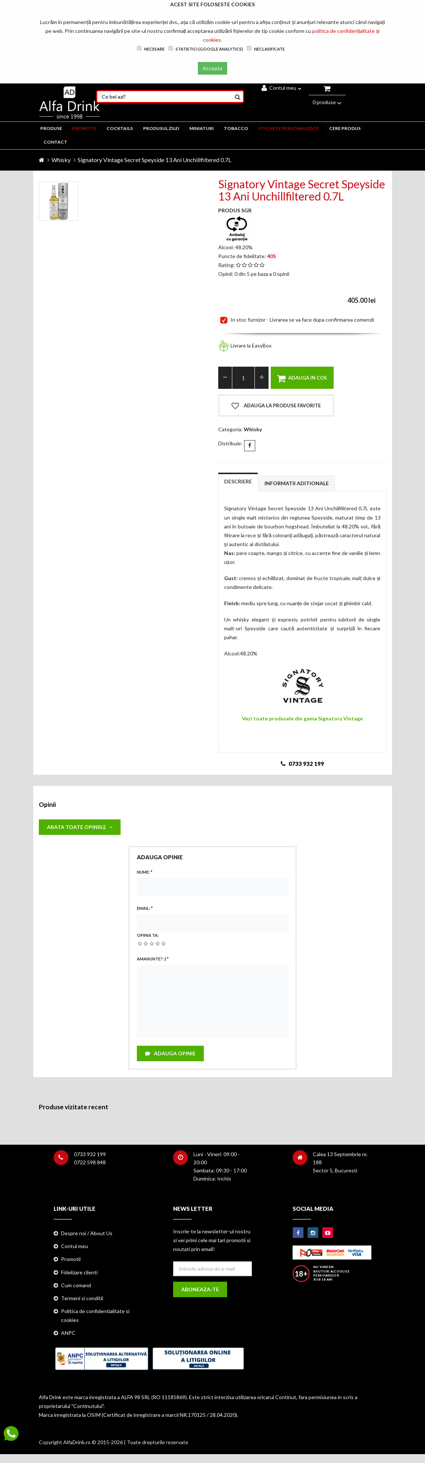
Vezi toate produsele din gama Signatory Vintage (302, 718)
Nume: (144, 872)
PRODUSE (51, 128)
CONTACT (55, 142)
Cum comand (76, 1286)
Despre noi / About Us (86, 1234)
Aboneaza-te (200, 1291)
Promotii (71, 1260)
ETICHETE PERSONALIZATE (287, 128)
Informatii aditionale (296, 483)
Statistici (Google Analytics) (205, 48)
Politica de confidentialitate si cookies (95, 1316)
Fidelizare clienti (79, 1273)
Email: (145, 908)
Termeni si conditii (82, 1299)
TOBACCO (235, 128)
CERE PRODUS (343, 128)
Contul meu (281, 88)
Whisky (61, 159)
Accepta (212, 68)
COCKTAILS (119, 128)
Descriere (238, 481)
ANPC (68, 1334)
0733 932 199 (90, 1155)
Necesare (151, 48)
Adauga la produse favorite (276, 406)
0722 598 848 (90, 1164)
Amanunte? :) (153, 959)
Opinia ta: (148, 935)
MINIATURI (201, 128)
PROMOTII (84, 128)
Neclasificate (266, 48)
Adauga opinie (170, 1054)
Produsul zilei (160, 128)
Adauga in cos (302, 378)
